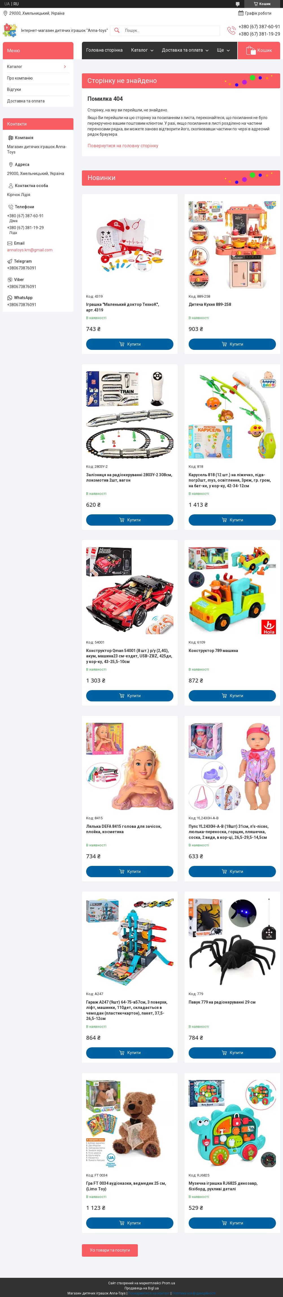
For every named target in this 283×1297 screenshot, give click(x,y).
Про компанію (20, 78)
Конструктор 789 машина (213, 650)
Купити (134, 344)
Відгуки (14, 89)
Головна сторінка (104, 50)
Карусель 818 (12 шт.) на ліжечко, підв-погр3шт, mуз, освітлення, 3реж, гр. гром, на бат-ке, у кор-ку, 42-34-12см (230, 480)
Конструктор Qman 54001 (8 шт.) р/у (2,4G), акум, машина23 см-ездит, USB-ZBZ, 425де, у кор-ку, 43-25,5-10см (129, 656)
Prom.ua (168, 1283)
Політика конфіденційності (193, 1293)
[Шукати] (117, 30)
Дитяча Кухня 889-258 (210, 304)
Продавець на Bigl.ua (142, 1288)
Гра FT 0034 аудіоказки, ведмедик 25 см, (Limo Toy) (126, 1186)
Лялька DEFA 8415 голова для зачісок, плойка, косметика (124, 829)
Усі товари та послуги (110, 1250)
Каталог (139, 50)
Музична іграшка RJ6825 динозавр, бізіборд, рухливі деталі (223, 1186)
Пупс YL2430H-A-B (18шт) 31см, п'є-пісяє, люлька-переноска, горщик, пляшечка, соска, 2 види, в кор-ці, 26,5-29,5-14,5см (229, 832)
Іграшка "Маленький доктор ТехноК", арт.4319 (122, 307)
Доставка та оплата (182, 50)
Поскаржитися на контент (149, 1293)
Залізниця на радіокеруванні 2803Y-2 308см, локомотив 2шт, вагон (129, 478)
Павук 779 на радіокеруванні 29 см (222, 1002)
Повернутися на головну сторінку (123, 145)
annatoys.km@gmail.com (30, 250)
